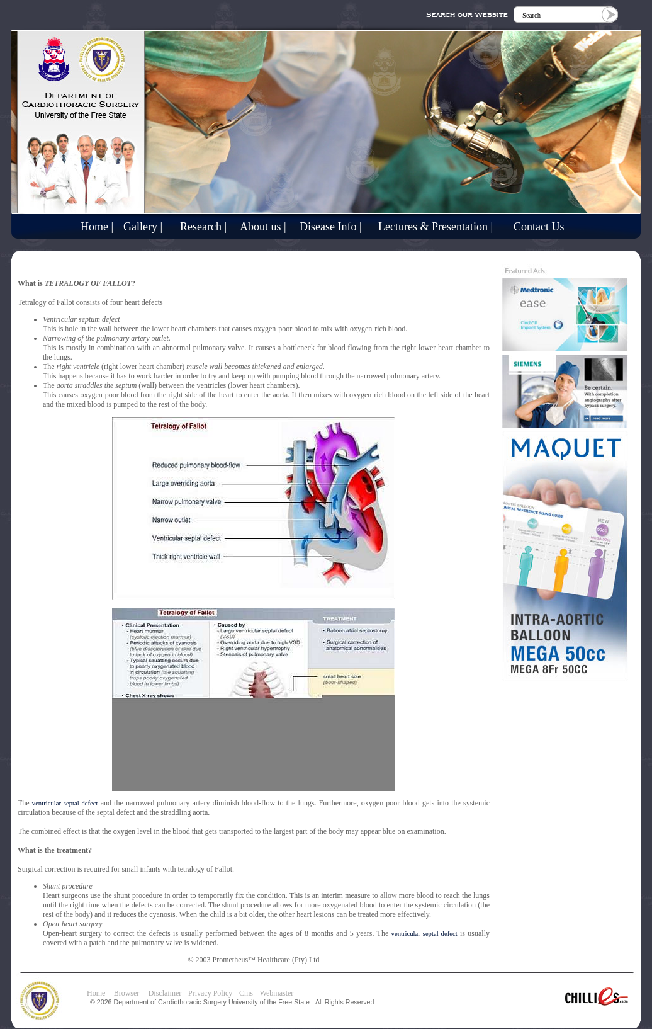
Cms (246, 993)
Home (96, 993)
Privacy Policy (210, 993)
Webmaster (277, 993)
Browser (129, 993)
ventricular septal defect (65, 803)
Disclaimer (165, 993)
